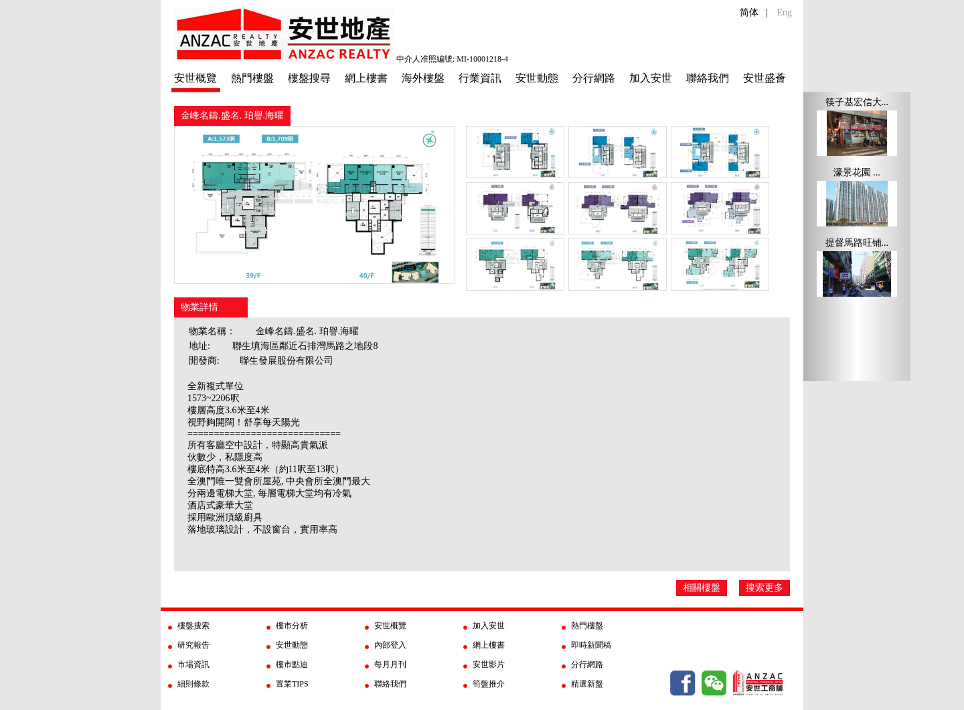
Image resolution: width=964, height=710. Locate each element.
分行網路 (593, 78)
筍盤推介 (489, 684)
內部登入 (390, 645)
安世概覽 (195, 78)
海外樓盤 (423, 78)
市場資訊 (193, 664)
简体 (749, 12)
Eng (784, 12)
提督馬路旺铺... (857, 243)
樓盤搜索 (193, 625)
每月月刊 (390, 664)
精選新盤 (587, 684)
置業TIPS (292, 684)
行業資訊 (480, 78)
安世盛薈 (764, 78)
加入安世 (650, 78)
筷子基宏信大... (857, 102)
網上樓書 (366, 78)
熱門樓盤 (252, 78)
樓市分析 (292, 625)
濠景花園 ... (856, 172)
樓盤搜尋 (309, 78)
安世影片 (489, 664)
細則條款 (193, 684)
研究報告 (193, 645)
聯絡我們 (707, 78)
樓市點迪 (292, 664)
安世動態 (536, 78)
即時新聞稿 (591, 645)
